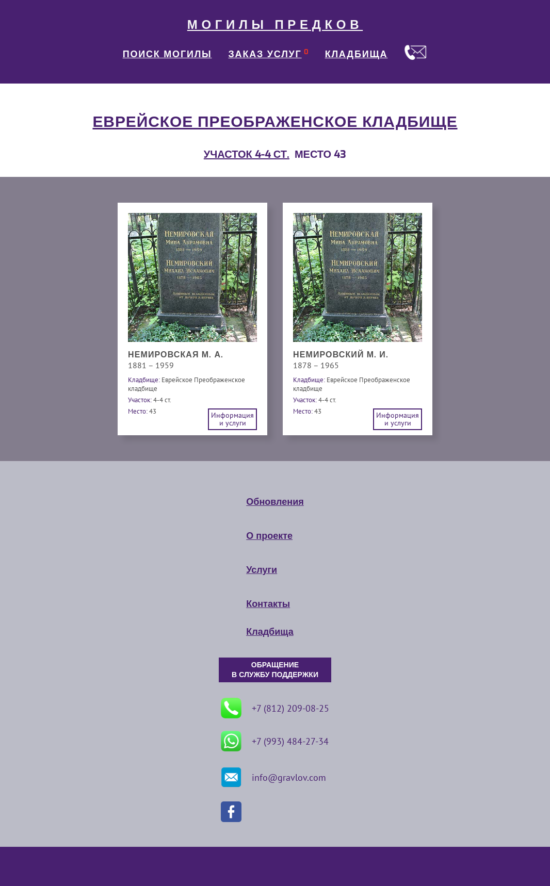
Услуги (261, 570)
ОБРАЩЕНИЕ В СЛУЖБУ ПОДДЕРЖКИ (275, 670)
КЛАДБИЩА (356, 54)
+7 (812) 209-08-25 (275, 708)
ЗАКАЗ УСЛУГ (265, 54)
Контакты (268, 604)
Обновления (274, 502)
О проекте (269, 536)
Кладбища (269, 632)
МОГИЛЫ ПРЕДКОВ (275, 25)
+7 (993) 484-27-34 (275, 741)
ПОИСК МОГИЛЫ (167, 54)
